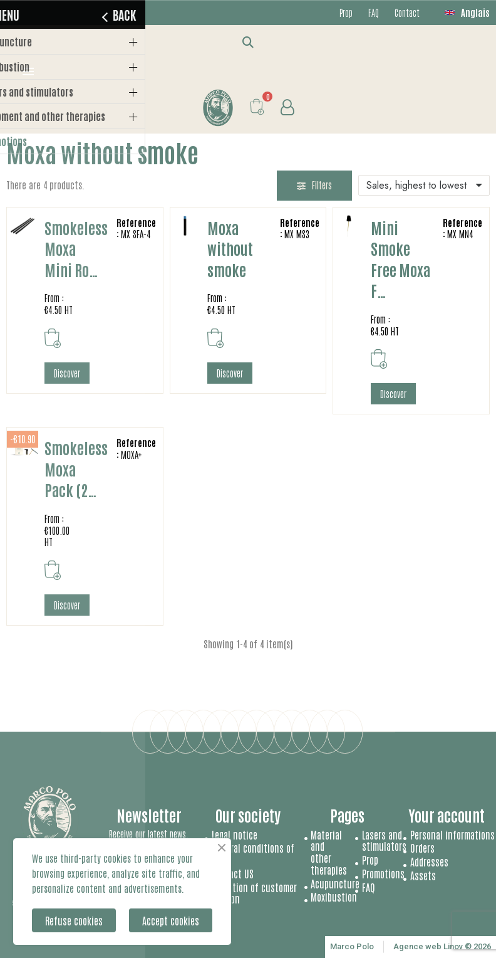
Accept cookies (170, 920)
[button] (248, 41)
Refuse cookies (74, 920)
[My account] (287, 107)
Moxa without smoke (230, 248)
